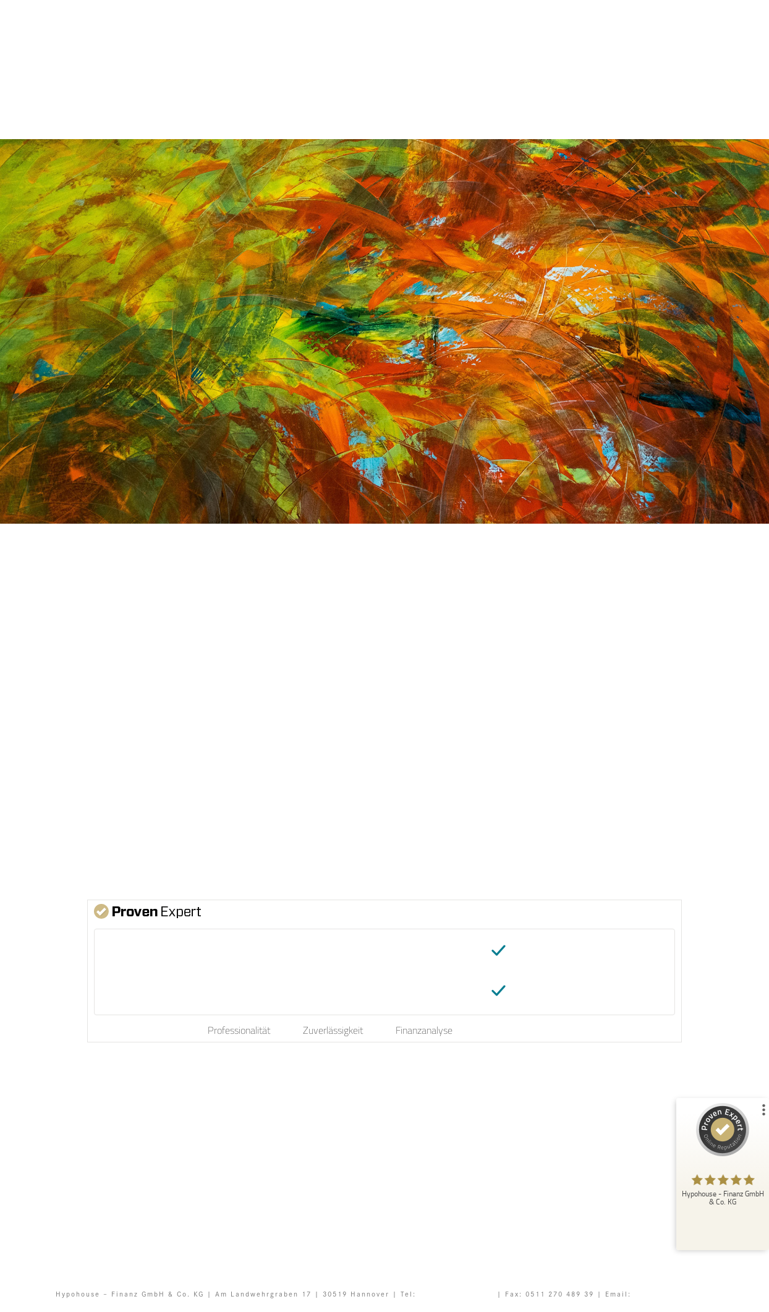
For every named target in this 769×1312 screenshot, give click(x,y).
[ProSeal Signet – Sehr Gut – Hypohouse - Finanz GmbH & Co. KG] (722, 1157)
